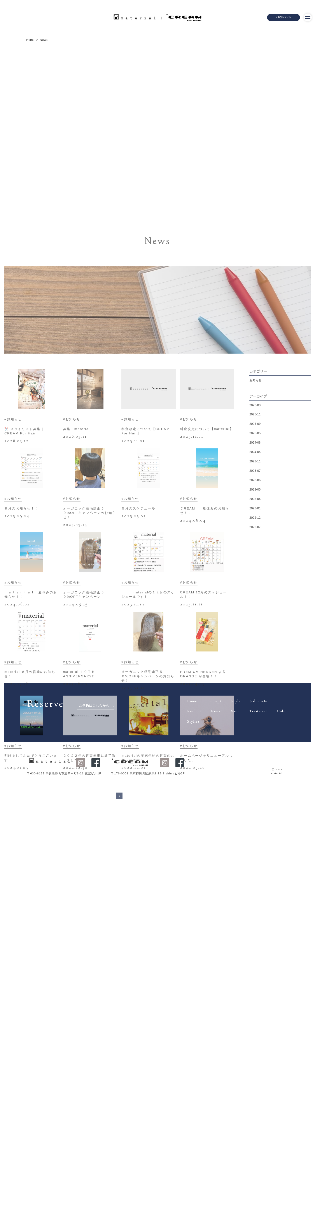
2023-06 (255, 740)
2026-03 (255, 665)
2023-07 (255, 731)
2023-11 (255, 722)
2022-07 (255, 787)
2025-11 (255, 675)
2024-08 (255, 703)
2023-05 (255, 750)
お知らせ (255, 640)
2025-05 (255, 693)
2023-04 (255, 759)
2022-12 (255, 778)
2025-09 (255, 684)
